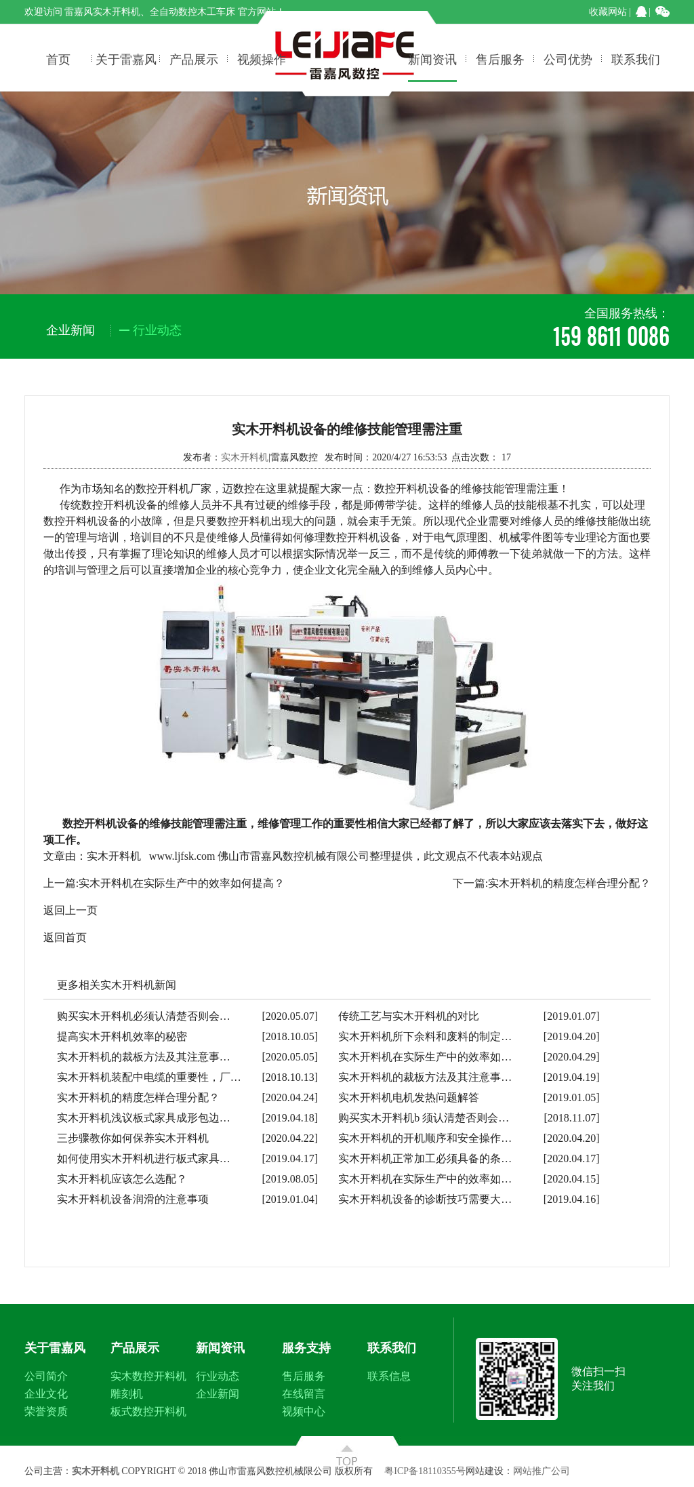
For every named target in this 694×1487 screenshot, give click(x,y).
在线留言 (303, 1394)
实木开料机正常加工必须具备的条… (425, 1158)
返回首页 (65, 937)
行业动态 (217, 1376)
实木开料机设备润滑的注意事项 (133, 1199)
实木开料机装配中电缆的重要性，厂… (149, 1077)
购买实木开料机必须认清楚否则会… (143, 1016)
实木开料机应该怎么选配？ (122, 1179)
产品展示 (194, 58)
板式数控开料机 (148, 1411)
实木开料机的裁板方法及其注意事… (143, 1057)
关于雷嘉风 (126, 58)
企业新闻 (217, 1394)
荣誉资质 (46, 1411)
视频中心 (303, 1411)
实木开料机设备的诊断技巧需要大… (425, 1199)
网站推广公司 (541, 1471)
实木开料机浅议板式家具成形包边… (143, 1118)
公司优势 (568, 58)
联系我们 (635, 58)
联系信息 (389, 1376)
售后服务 (500, 58)
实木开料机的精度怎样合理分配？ (569, 883)
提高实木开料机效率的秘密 (122, 1036)
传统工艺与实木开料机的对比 (408, 1016)
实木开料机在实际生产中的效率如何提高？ (182, 883)
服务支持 (306, 1348)
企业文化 (46, 1394)
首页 (58, 58)
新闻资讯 (432, 58)
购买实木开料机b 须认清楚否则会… (423, 1118)
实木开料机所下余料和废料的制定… (425, 1036)
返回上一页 (70, 910)
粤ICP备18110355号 (424, 1471)
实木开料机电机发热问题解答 (408, 1097)
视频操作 (261, 58)
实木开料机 (244, 457)
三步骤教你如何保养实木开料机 (133, 1138)
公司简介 (46, 1376)
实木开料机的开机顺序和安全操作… (425, 1138)
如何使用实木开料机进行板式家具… (143, 1158)
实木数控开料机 (148, 1376)
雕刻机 (126, 1394)
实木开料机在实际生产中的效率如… (425, 1057)
